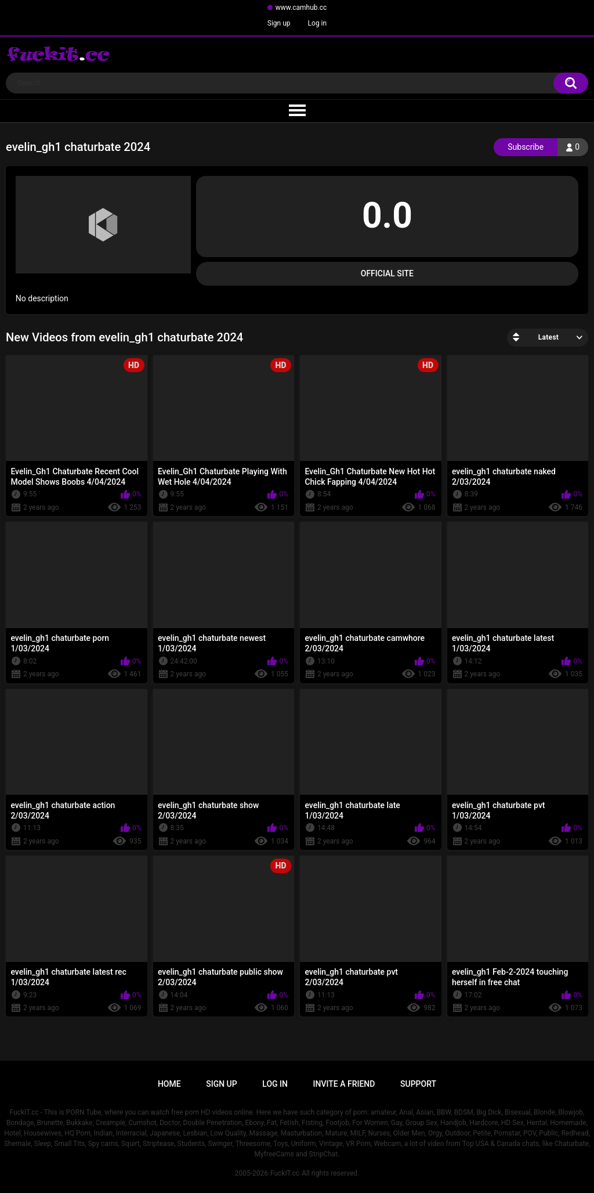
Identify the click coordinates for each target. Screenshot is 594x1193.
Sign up (279, 23)
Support (418, 1084)
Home (169, 1084)
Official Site (387, 273)
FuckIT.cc (284, 1173)
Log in (317, 23)
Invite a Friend (344, 1084)
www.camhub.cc (301, 7)
